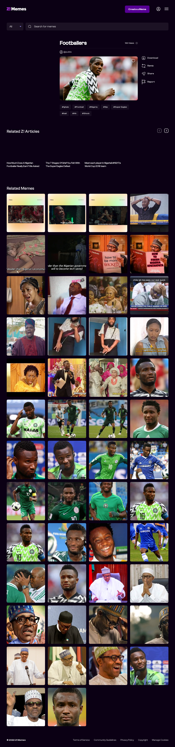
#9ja (105, 107)
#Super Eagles (120, 107)
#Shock (85, 113)
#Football (79, 107)
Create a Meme (137, 9)
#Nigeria (93, 107)
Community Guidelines (105, 740)
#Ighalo (65, 107)
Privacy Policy (127, 740)
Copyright (143, 740)
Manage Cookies (160, 740)
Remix (148, 66)
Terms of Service (81, 740)
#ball (64, 113)
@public (67, 52)
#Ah (74, 113)
